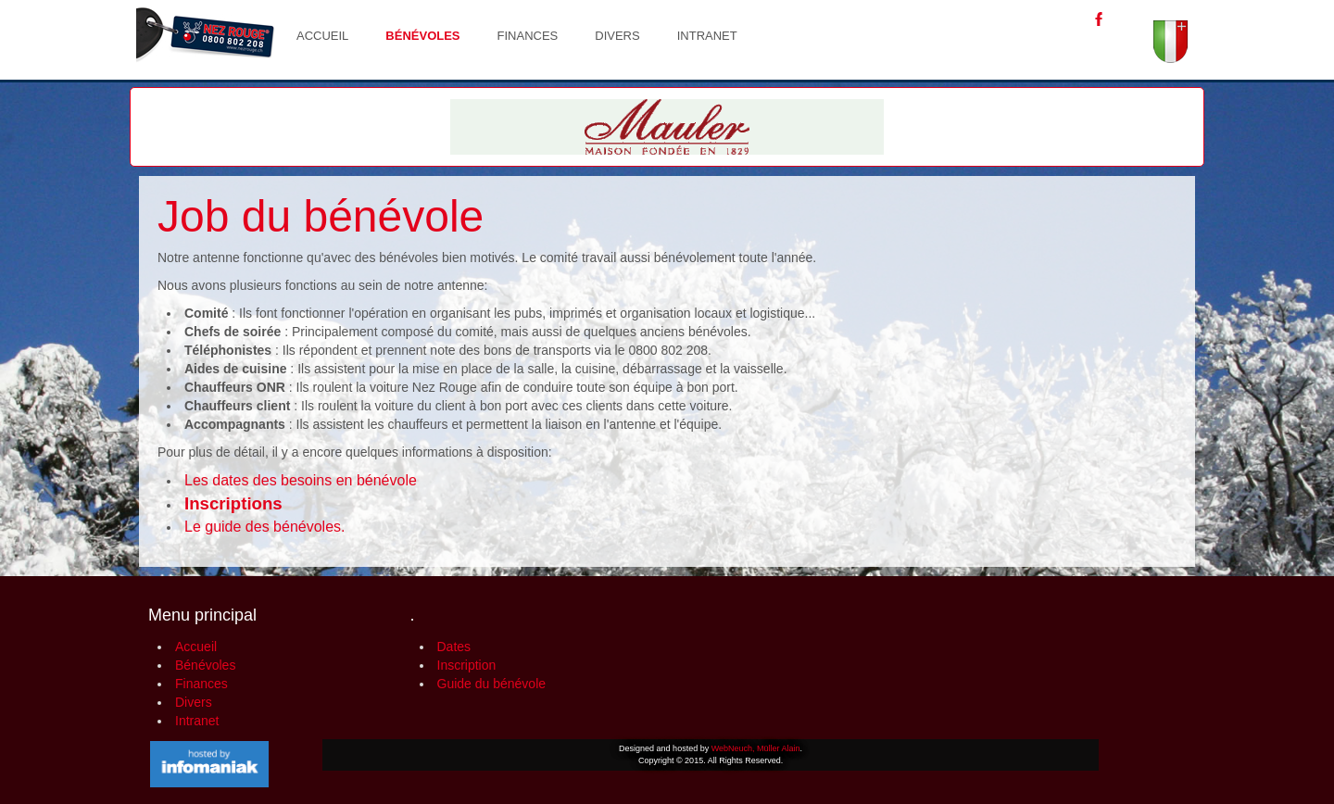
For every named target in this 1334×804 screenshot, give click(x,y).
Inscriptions (233, 503)
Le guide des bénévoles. (264, 526)
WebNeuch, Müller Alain (755, 748)
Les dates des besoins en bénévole (300, 480)
